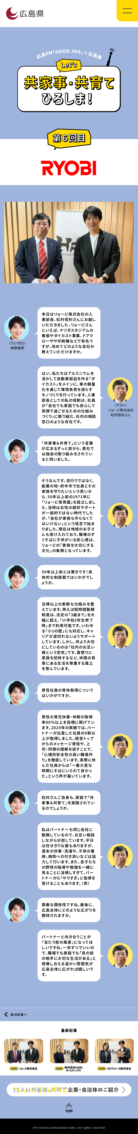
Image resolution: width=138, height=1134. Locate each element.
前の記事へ (20, 1014)
